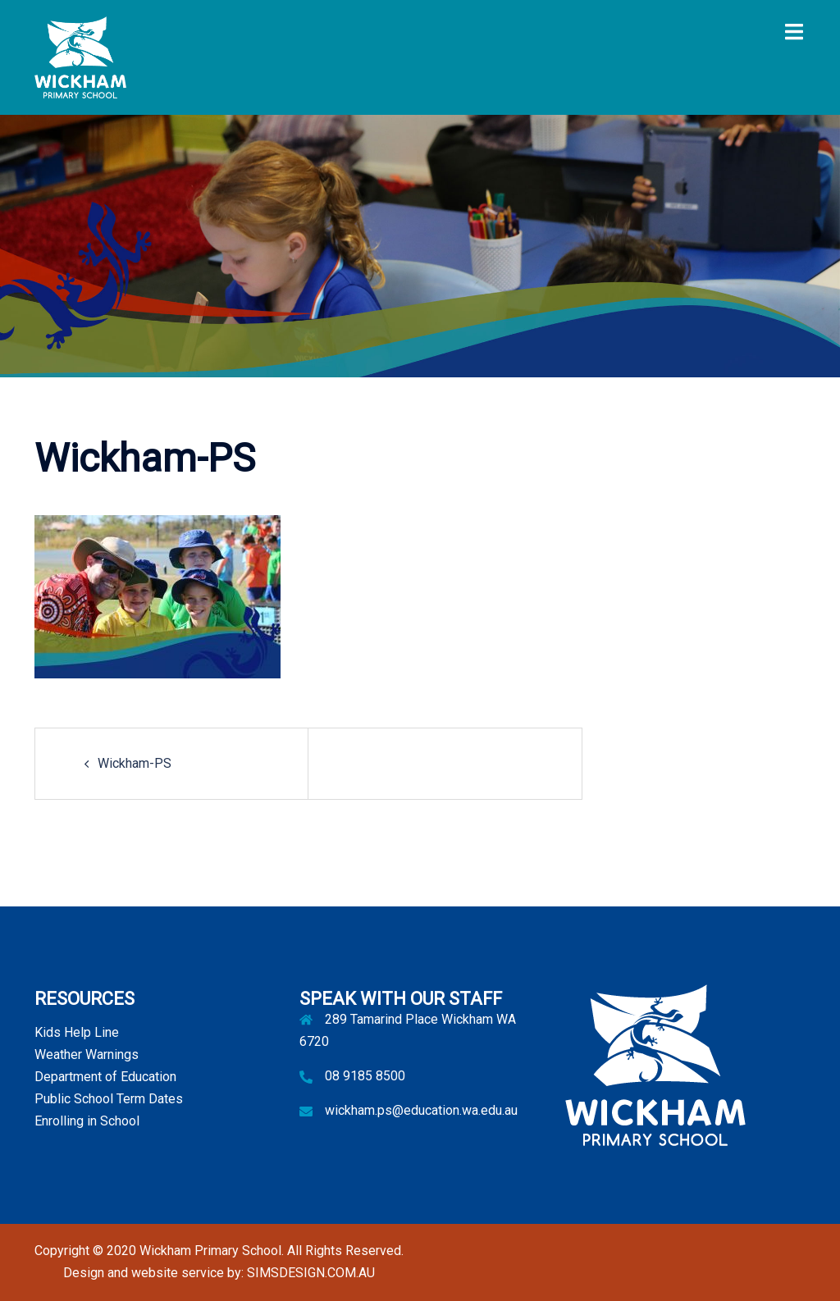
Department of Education (105, 1076)
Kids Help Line (76, 1032)
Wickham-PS (134, 763)
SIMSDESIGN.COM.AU (311, 1272)
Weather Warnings (86, 1054)
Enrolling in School (86, 1121)
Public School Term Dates (108, 1099)
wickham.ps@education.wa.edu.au (421, 1110)
